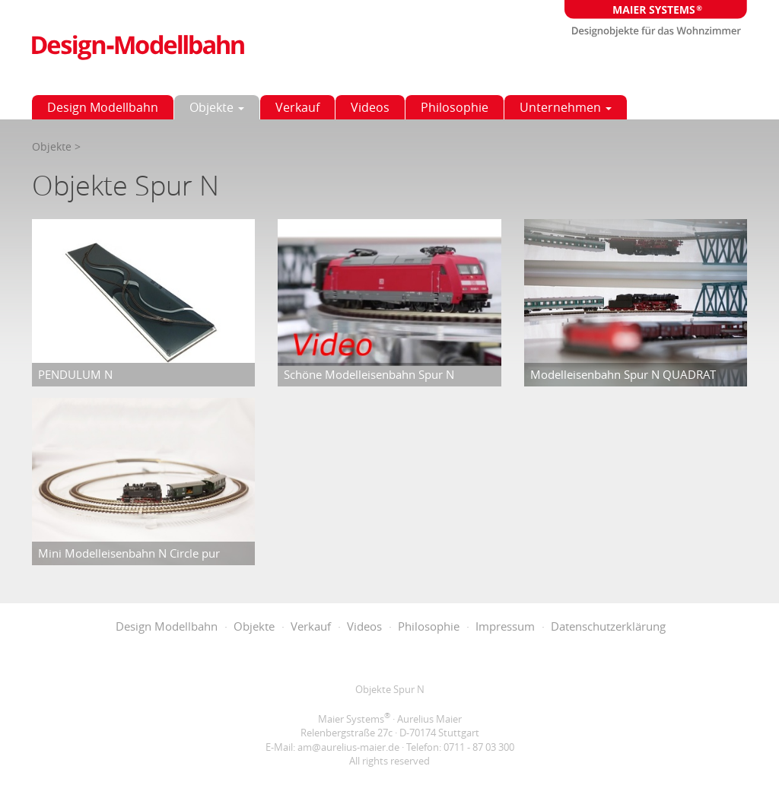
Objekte (216, 107)
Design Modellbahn (102, 107)
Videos (370, 107)
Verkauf (297, 107)
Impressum (505, 626)
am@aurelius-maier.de (348, 747)
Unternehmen (566, 107)
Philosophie (454, 107)
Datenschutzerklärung (608, 626)
